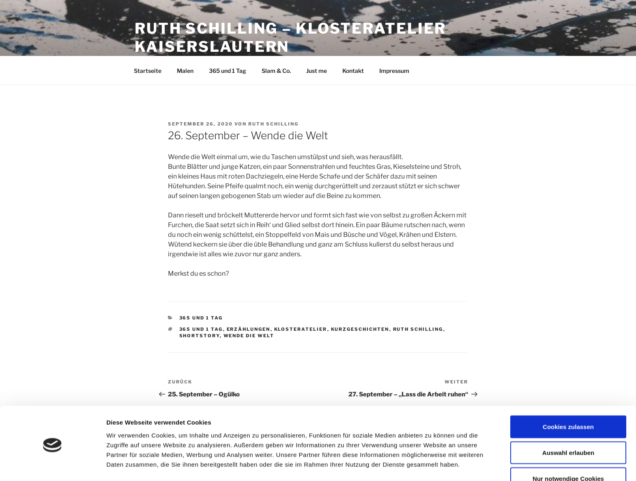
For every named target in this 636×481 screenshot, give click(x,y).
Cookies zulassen (568, 398)
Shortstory (199, 335)
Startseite (147, 70)
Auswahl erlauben (568, 424)
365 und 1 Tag (227, 70)
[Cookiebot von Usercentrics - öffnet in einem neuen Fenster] (52, 465)
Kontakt (353, 70)
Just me (316, 70)
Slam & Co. (276, 70)
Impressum (394, 70)
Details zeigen (431, 462)
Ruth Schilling (273, 124)
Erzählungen (249, 329)
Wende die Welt (249, 335)
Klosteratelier (300, 329)
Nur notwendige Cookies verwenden (568, 455)
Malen (185, 70)
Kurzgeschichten (360, 329)
